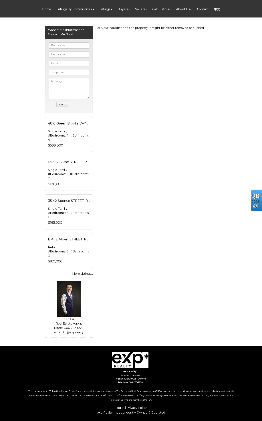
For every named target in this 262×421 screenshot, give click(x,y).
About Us (183, 9)
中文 (217, 9)
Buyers (123, 9)
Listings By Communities (74, 9)
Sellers (140, 9)
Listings (105, 9)
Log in (120, 408)
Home (46, 9)
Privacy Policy (137, 408)
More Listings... (82, 273)
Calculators (160, 9)
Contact (203, 9)
